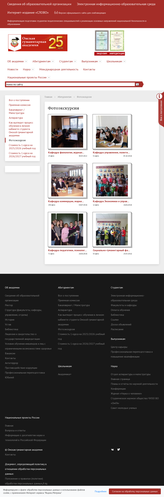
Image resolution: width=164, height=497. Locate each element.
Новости (12, 69)
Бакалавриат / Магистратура (17, 111)
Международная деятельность (58, 69)
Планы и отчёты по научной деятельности (134, 383)
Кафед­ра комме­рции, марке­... (66, 201)
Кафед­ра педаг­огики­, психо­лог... (67, 250)
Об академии (15, 61)
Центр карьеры (119, 346)
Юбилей (9, 377)
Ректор (9, 305)
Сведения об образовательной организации (39, 4)
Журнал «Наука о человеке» (126, 393)
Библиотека (11, 329)
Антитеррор (11, 363)
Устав (8, 324)
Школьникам (114, 61)
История (9, 319)
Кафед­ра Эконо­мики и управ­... (111, 201)
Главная (48, 96)
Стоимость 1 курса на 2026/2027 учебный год (22, 154)
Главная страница (120, 379)
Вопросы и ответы (15, 430)
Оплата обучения (120, 310)
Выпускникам (90, 61)
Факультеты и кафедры (124, 305)
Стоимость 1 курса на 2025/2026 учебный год (22, 146)
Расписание (117, 329)
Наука (26, 69)
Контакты (89, 69)
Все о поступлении (19, 100)
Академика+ (64, 374)
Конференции (118, 388)
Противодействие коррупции (21, 367)
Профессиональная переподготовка (25, 372)
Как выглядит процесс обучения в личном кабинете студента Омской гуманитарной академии (21, 129)
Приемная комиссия (19, 104)
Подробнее (101, 491)
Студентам (66, 61)
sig (45, 483)
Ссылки (115, 319)
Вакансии (10, 353)
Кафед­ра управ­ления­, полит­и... (111, 152)
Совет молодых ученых (124, 407)
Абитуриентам (41, 61)
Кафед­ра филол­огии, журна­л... (66, 152)
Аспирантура (16, 117)
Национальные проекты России (26, 77)
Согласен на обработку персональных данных (135, 491)
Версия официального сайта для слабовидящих (80, 12)
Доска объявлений (121, 324)
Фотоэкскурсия (17, 140)
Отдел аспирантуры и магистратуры (131, 374)
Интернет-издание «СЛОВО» (28, 12)
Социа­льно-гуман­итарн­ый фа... (111, 250)
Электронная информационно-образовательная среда (116, 4)
